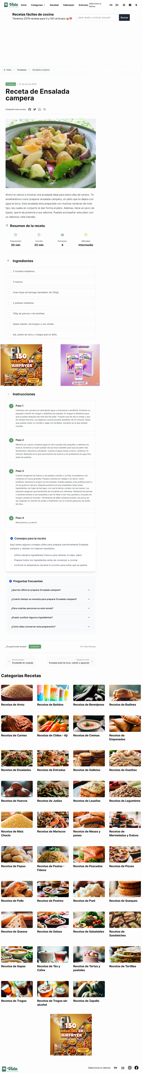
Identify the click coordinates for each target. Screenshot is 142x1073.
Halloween (68, 5)
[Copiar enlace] (44, 109)
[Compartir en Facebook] (29, 109)
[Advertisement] (71, 44)
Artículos (83, 5)
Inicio (24, 5)
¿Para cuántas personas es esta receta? (50, 608)
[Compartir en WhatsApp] (39, 109)
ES (117, 5)
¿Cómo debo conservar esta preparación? (50, 626)
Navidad (54, 5)
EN (111, 5)
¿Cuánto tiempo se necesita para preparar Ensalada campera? (50, 599)
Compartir (34, 646)
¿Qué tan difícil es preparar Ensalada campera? (50, 590)
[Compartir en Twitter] (34, 109)
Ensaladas (21, 70)
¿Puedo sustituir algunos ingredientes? (50, 617)
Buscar (124, 17)
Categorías (38, 5)
